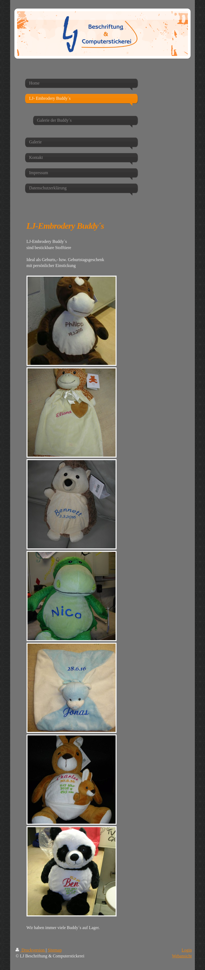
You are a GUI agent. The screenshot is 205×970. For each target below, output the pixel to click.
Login (187, 950)
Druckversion (30, 950)
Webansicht (182, 956)
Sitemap (55, 950)
